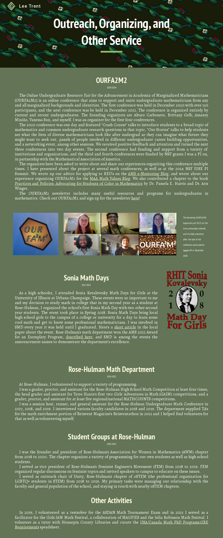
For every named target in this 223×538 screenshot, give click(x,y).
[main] (111, 33)
